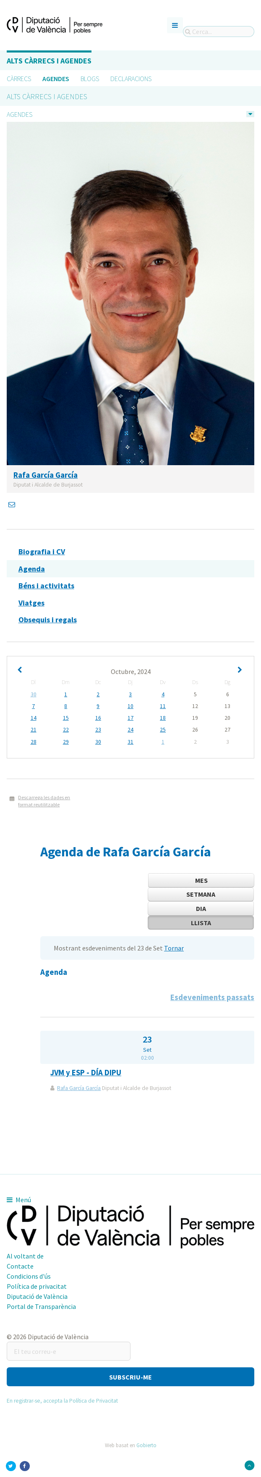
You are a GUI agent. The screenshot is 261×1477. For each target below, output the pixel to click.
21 (34, 730)
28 (34, 742)
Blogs (90, 78)
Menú (19, 1199)
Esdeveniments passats (212, 997)
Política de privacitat (37, 1286)
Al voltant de (25, 1256)
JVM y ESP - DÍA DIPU (85, 1072)
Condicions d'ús (29, 1276)
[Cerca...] (218, 31)
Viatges (31, 603)
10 (130, 706)
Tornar (174, 948)
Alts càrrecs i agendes (49, 61)
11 (163, 706)
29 (66, 742)
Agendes (55, 78)
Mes (201, 880)
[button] (130, 1376)
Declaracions (130, 78)
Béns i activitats (46, 585)
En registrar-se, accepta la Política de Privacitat (62, 1400)
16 (98, 718)
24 (130, 730)
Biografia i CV (41, 551)
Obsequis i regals (47, 619)
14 (34, 718)
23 (98, 730)
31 (130, 742)
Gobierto (146, 1445)
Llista (201, 923)
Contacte (20, 1266)
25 (163, 730)
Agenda (31, 569)
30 (34, 694)
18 (163, 718)
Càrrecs (19, 78)
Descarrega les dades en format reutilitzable (44, 801)
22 (66, 730)
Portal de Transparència (41, 1306)
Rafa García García (79, 1088)
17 (130, 718)
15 (66, 718)
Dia (201, 908)
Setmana (200, 894)
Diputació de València (37, 1296)
